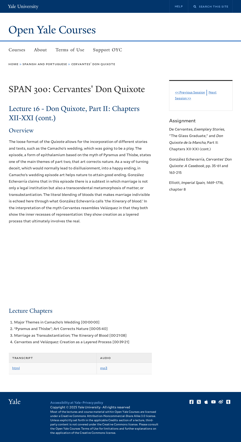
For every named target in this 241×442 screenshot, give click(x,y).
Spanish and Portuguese (45, 64)
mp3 (103, 368)
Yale (14, 401)
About (40, 50)
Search (192, 6)
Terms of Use (70, 50)
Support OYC (107, 50)
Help (179, 6)
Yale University (23, 6)
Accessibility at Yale (65, 402)
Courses (17, 50)
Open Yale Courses (52, 30)
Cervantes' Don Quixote (93, 64)
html (16, 368)
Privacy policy (93, 402)
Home (13, 64)
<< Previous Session (190, 92)
